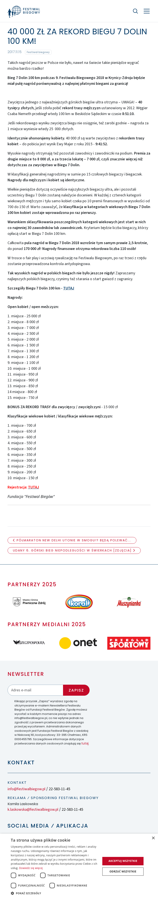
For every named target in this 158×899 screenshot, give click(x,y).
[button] (54, 893)
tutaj (84, 743)
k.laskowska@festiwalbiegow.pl (33, 809)
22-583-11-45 (59, 789)
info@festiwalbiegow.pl (26, 789)
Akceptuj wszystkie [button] (123, 861)
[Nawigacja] (146, 11)
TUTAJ (68, 288)
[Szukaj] (135, 11)
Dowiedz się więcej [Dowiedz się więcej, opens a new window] (31, 868)
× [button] (153, 838)
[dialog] (79, 866)
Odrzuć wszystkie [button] (122, 871)
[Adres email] (35, 690)
